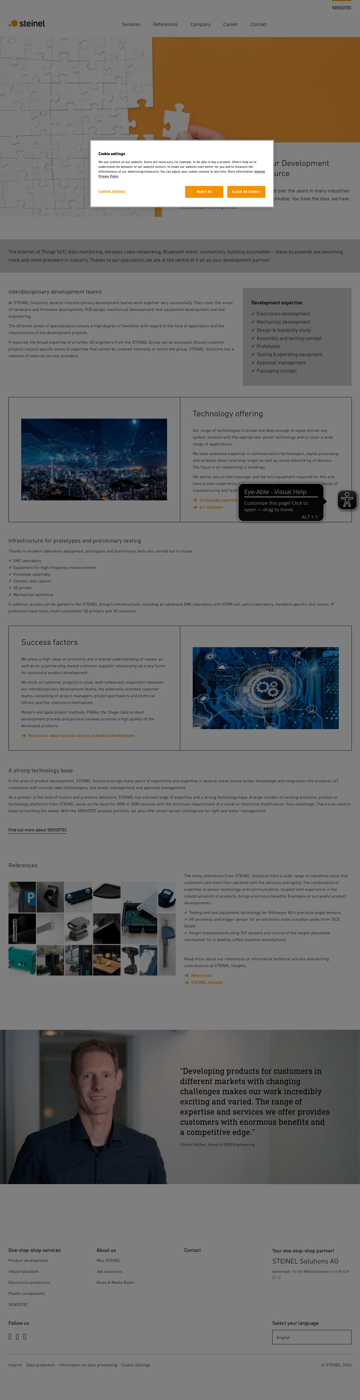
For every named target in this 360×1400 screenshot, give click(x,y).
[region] (182, 173)
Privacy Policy (108, 176)
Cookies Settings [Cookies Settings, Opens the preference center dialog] (111, 191)
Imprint (259, 172)
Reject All (204, 192)
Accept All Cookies (246, 192)
